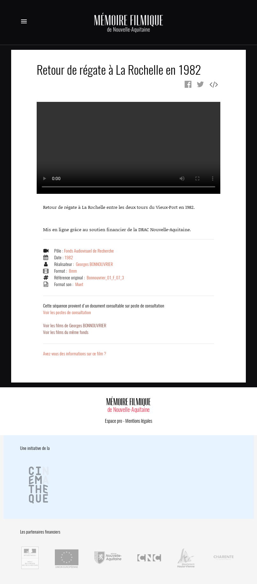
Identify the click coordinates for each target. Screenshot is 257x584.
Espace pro (113, 421)
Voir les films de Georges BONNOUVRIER (74, 325)
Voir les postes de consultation (103, 309)
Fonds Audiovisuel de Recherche (89, 251)
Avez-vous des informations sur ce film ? (74, 354)
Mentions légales (138, 421)
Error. (128, 148)
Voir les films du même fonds (65, 332)
